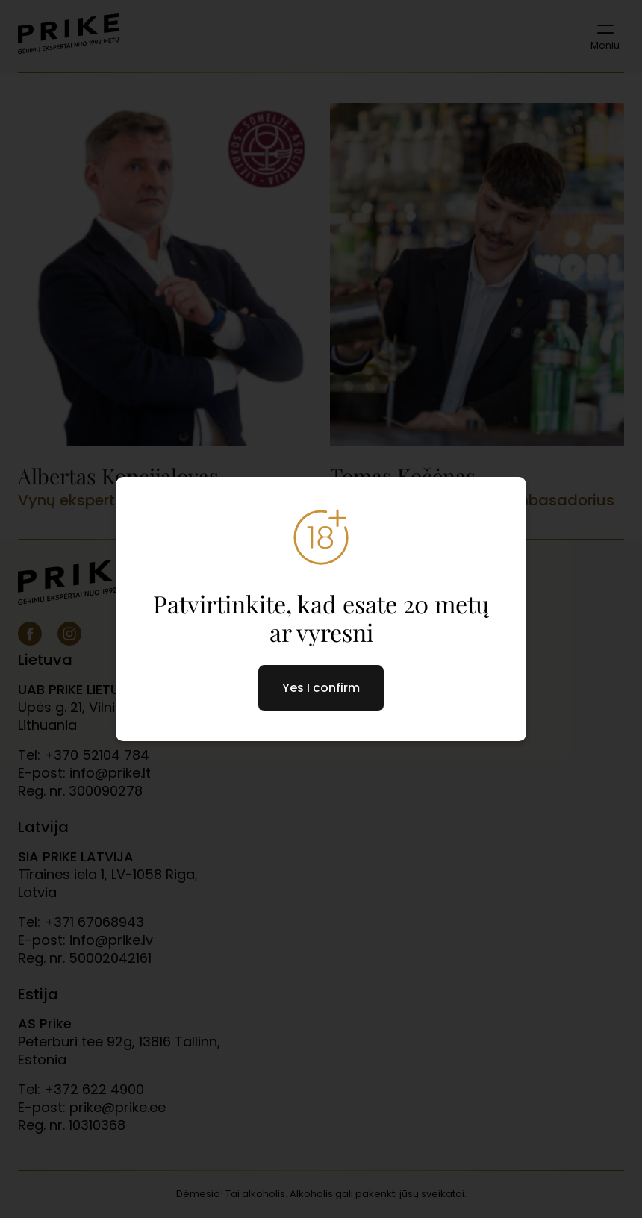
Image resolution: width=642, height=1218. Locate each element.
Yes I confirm (321, 687)
